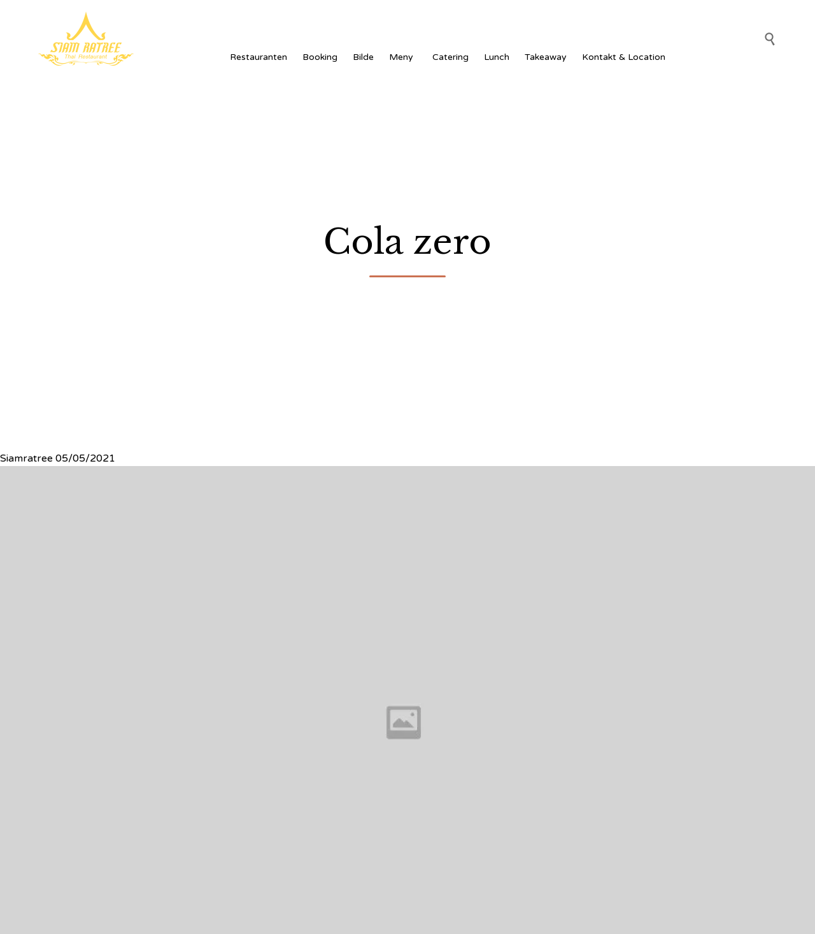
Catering (450, 57)
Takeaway (546, 57)
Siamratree (26, 458)
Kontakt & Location (623, 57)
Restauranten (258, 57)
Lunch (496, 57)
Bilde (363, 57)
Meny (403, 57)
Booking (319, 57)
